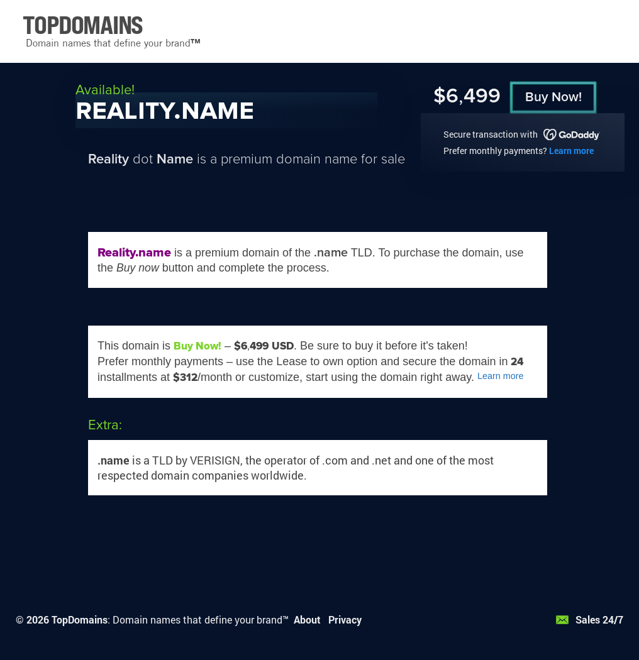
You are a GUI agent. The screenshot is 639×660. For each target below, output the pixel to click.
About (307, 619)
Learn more (571, 151)
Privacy (345, 619)
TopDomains (80, 619)
